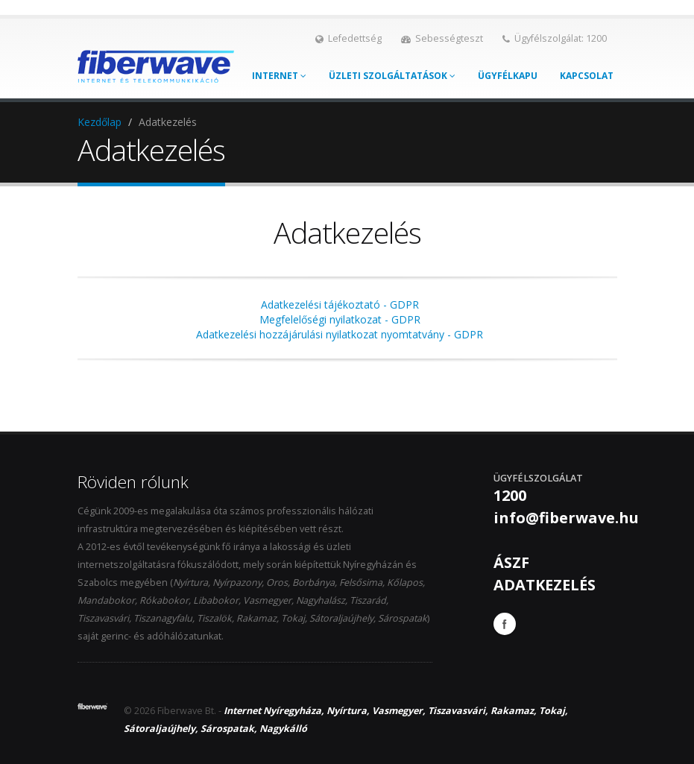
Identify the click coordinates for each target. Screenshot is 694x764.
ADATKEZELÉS (544, 585)
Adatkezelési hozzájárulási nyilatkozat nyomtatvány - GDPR (339, 334)
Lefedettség (348, 38)
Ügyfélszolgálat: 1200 (554, 38)
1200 (509, 495)
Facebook (504, 624)
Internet (279, 75)
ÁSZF (511, 562)
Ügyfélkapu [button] (507, 75)
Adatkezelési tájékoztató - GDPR (340, 304)
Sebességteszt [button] (442, 38)
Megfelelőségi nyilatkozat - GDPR (339, 319)
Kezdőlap (100, 122)
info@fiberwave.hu (566, 518)
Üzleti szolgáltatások (392, 75)
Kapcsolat (586, 75)
